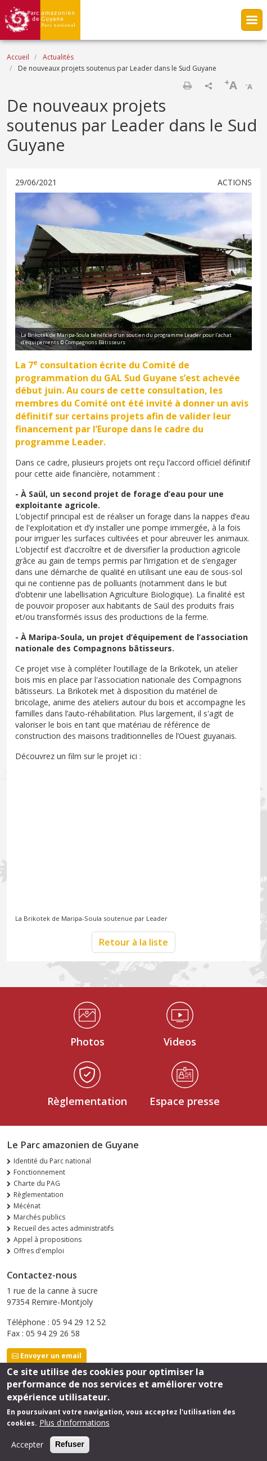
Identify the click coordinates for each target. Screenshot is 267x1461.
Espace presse (185, 1101)
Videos (180, 1041)
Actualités (58, 57)
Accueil (18, 57)
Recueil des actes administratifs (63, 1228)
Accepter (27, 1444)
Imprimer (187, 85)
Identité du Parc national (52, 1161)
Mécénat (26, 1206)
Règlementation (87, 1101)
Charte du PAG (36, 1183)
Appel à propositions (47, 1239)
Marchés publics (39, 1217)
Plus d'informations (74, 1422)
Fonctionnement (39, 1172)
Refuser (69, 1444)
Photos (87, 1041)
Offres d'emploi (38, 1250)
